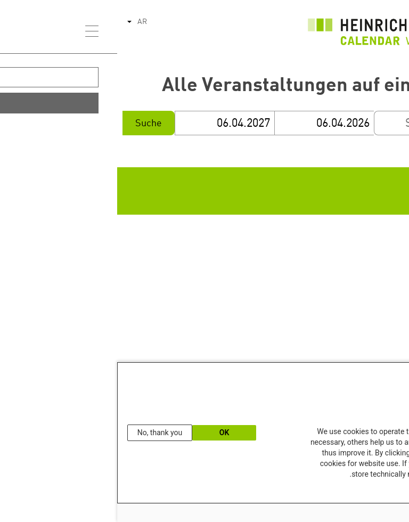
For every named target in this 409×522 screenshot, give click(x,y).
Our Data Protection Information (357, 492)
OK (107, 432)
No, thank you (43, 432)
